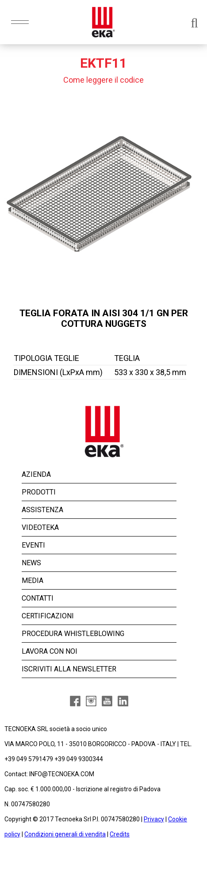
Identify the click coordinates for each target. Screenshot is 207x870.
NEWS (31, 563)
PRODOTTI (39, 492)
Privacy (154, 819)
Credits (120, 834)
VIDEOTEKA (40, 527)
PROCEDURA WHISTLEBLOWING (73, 633)
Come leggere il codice (103, 79)
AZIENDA (36, 474)
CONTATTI (38, 598)
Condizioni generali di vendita (65, 834)
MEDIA (32, 580)
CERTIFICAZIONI (48, 616)
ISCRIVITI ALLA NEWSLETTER (69, 669)
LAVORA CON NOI (49, 651)
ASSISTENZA (42, 510)
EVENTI (33, 545)
